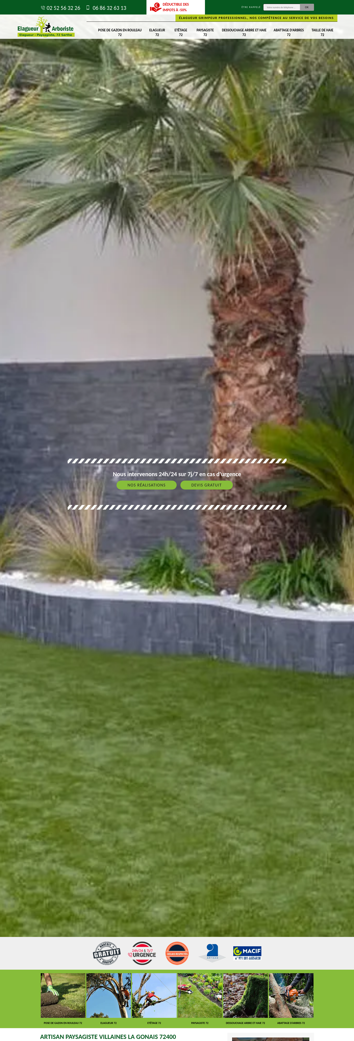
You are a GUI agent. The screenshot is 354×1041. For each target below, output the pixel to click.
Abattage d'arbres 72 (289, 32)
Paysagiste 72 (205, 32)
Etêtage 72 (181, 32)
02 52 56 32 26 (60, 7)
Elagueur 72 (157, 32)
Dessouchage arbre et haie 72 (244, 32)
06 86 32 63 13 (105, 7)
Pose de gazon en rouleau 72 (120, 32)
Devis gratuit (206, 485)
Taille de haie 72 (322, 32)
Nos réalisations (147, 485)
